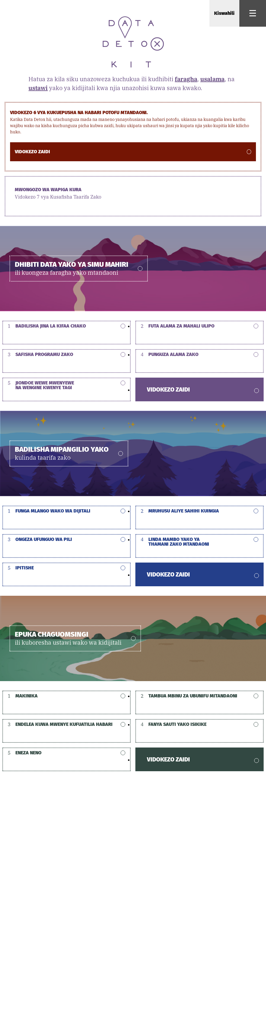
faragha (186, 79)
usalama (212, 79)
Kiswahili (224, 13)
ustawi (38, 88)
